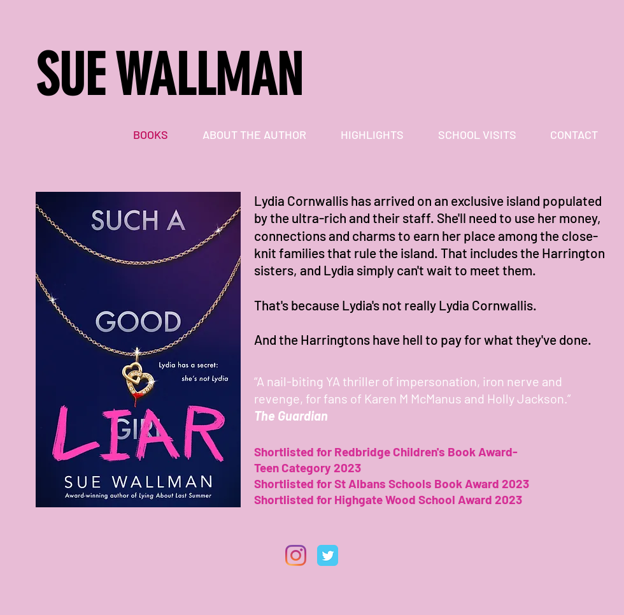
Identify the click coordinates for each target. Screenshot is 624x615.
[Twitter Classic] (327, 555)
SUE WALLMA (156, 75)
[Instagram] (295, 555)
